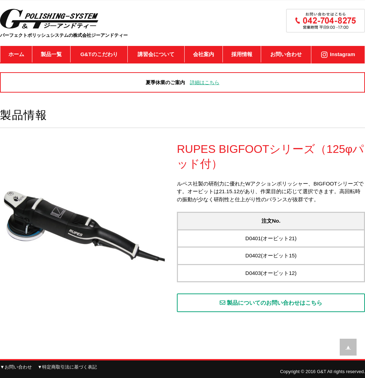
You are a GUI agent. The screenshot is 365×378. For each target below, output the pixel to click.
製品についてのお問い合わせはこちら (271, 303)
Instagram (342, 54)
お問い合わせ (286, 54)
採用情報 (241, 54)
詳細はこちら (204, 82)
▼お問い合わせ (16, 367)
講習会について (156, 54)
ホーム (16, 54)
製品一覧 (51, 54)
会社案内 (203, 54)
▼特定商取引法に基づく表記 (67, 367)
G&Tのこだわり (99, 54)
